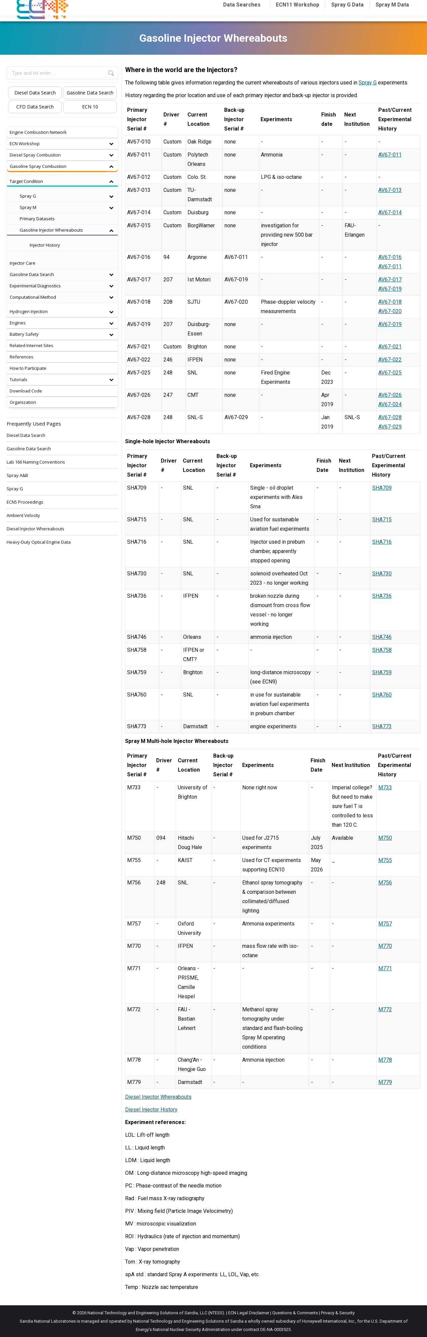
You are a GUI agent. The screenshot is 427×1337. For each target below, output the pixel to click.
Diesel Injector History (151, 1109)
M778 (385, 1060)
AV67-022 (390, 359)
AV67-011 (390, 155)
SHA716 (382, 542)
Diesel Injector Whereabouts (158, 1097)
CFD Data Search (35, 106)
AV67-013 (390, 190)
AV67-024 (390, 404)
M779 (385, 1082)
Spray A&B (17, 475)
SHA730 (382, 573)
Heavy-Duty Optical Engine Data (39, 542)
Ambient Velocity (23, 515)
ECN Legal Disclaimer (248, 1312)
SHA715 (382, 519)
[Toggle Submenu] (111, 143)
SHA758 (382, 650)
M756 (385, 882)
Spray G (368, 82)
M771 (385, 968)
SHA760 (382, 695)
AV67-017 (390, 279)
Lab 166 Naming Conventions (36, 462)
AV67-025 (390, 372)
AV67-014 (390, 212)
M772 (385, 1009)
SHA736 (382, 596)
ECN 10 (90, 106)
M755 (385, 860)
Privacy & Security (338, 1312)
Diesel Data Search (35, 92)
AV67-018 (390, 302)
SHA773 (382, 726)
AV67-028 (390, 417)
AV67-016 (390, 257)
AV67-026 (390, 395)
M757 (385, 923)
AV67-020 (390, 311)
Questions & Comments (295, 1312)
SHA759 (382, 672)
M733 (385, 787)
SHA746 (382, 637)
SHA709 (382, 488)
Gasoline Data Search (90, 92)
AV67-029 (390, 427)
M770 (385, 946)
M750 (385, 838)
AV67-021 (390, 346)
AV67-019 (390, 289)
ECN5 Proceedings (25, 502)
